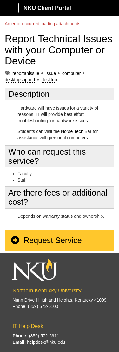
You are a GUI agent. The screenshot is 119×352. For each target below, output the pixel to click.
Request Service (46, 240)
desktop (49, 79)
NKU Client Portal (47, 8)
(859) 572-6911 (44, 335)
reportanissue (25, 73)
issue (51, 73)
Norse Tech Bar (76, 131)
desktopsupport (20, 79)
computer (71, 73)
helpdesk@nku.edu (46, 342)
